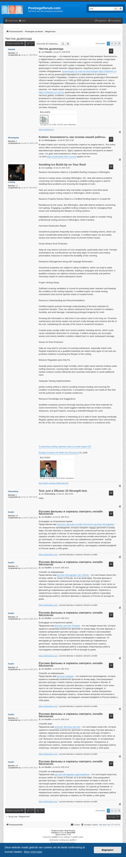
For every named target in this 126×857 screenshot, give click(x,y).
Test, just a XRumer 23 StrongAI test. (63, 491)
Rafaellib (11, 49)
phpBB (54, 837)
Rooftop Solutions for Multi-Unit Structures (59, 452)
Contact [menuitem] (75, 824)
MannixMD (71, 833)
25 (17, 53)
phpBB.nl (73, 840)
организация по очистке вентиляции (80, 71)
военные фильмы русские (67, 727)
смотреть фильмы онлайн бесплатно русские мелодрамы (85, 524)
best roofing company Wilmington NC (54, 483)
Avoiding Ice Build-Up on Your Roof (62, 165)
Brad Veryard (70, 831)
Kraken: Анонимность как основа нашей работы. (72, 137)
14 (17, 186)
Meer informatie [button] (33, 851)
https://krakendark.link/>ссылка (61, 156)
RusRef (11, 512)
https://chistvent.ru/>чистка (51, 92)
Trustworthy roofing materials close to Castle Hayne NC (65, 446)
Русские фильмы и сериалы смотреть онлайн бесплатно (71, 512)
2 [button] (112, 43)
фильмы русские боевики (67, 625)
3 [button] (115, 43)
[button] (119, 43)
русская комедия (65, 676)
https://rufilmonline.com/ (48, 555)
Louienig (11, 182)
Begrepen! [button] (107, 850)
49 (17, 516)
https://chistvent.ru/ (107, 71)
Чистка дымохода (18, 39)
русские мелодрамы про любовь (73, 575)
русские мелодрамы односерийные (72, 774)
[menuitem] (22, 21)
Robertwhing (13, 491)
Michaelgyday (13, 138)
